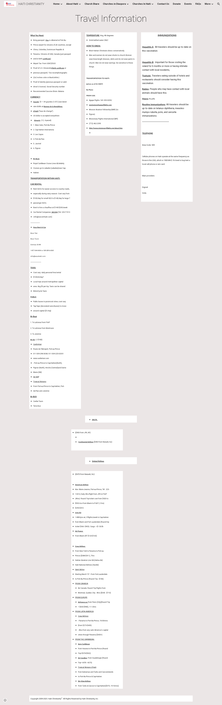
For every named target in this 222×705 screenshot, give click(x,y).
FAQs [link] (198, 4)
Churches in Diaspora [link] (114, 4)
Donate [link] (177, 4)
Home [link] (56, 4)
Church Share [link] (92, 4)
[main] (111, 18)
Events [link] (188, 4)
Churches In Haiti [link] (142, 4)
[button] (218, 4)
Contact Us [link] (163, 4)
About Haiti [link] (72, 4)
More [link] (208, 4)
